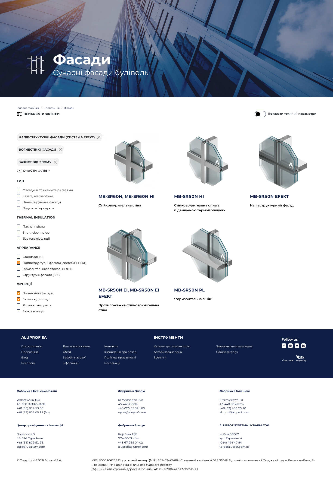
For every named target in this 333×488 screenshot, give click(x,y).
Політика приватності (120, 357)
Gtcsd (67, 352)
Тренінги (160, 357)
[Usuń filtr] (60, 149)
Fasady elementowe (38, 196)
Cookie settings (227, 352)
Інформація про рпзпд (120, 352)
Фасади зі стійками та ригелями (48, 190)
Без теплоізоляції (36, 238)
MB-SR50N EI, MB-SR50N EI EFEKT (129, 293)
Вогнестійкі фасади (38, 293)
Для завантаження (76, 346)
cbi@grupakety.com (31, 446)
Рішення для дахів (37, 305)
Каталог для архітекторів (172, 346)
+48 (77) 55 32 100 (131, 408)
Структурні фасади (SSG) (42, 275)
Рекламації (112, 363)
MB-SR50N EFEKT (269, 196)
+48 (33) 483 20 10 (232, 408)
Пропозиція (29, 352)
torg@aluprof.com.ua (234, 446)
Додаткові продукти (38, 208)
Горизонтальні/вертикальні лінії (48, 269)
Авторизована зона (168, 352)
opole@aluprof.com (132, 412)
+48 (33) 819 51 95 (30, 442)
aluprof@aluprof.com (234, 412)
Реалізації (28, 363)
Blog (24, 357)
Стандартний (33, 257)
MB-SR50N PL (189, 290)
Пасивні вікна (34, 226)
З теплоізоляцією (36, 232)
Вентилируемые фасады (42, 202)
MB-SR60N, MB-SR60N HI (126, 196)
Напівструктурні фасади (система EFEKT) (54, 263)
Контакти (111, 346)
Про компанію (31, 346)
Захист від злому (35, 299)
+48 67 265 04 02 (130, 442)
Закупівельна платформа (234, 346)
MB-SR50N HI (189, 196)
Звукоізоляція (34, 311)
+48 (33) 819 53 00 (30, 408)
